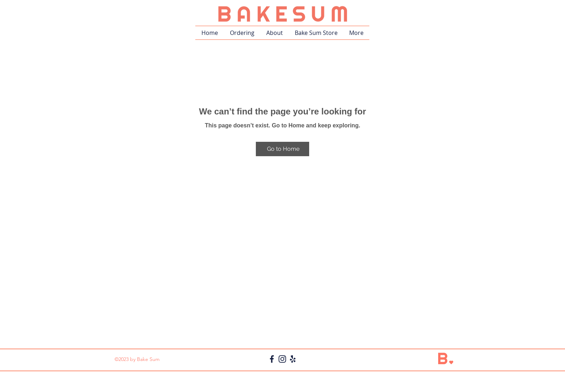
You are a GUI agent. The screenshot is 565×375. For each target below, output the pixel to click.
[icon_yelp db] (293, 359)
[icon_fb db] (272, 359)
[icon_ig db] (282, 359)
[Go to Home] (282, 149)
